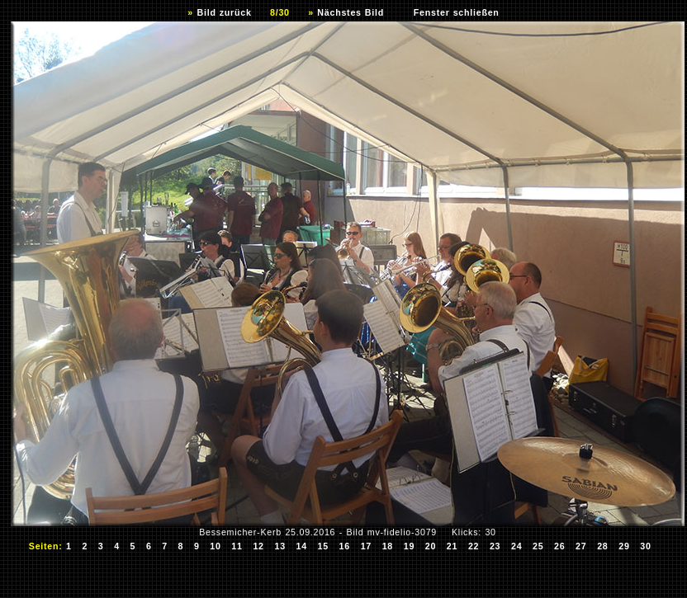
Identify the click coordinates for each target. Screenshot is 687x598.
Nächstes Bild (350, 12)
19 (409, 546)
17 (367, 546)
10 (215, 546)
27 (581, 546)
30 (646, 546)
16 (345, 546)
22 (474, 546)
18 (388, 546)
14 (301, 546)
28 (603, 546)
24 (517, 546)
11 (237, 546)
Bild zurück (224, 12)
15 (323, 546)
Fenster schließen (457, 12)
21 (452, 546)
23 (495, 546)
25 (538, 546)
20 (431, 546)
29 (624, 546)
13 (280, 546)
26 (560, 546)
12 (258, 546)
